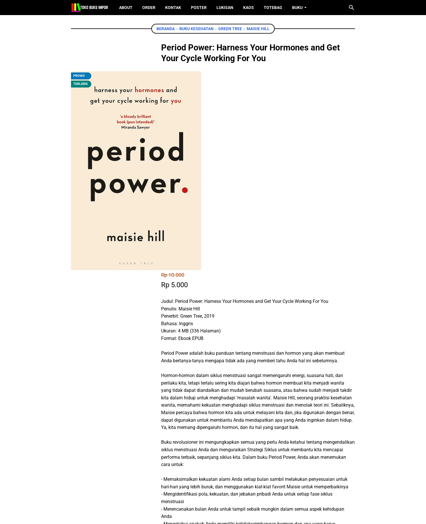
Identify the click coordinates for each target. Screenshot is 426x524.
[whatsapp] (210, 439)
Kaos (248, 7)
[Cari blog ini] (351, 7)
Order (148, 7)
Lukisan (224, 7)
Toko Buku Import (220, 515)
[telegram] (223, 439)
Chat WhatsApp (204, 405)
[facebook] (184, 439)
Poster (199, 7)
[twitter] (197, 439)
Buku (297, 7)
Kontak (173, 7)
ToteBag (273, 7)
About (125, 7)
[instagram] (221, 492)
